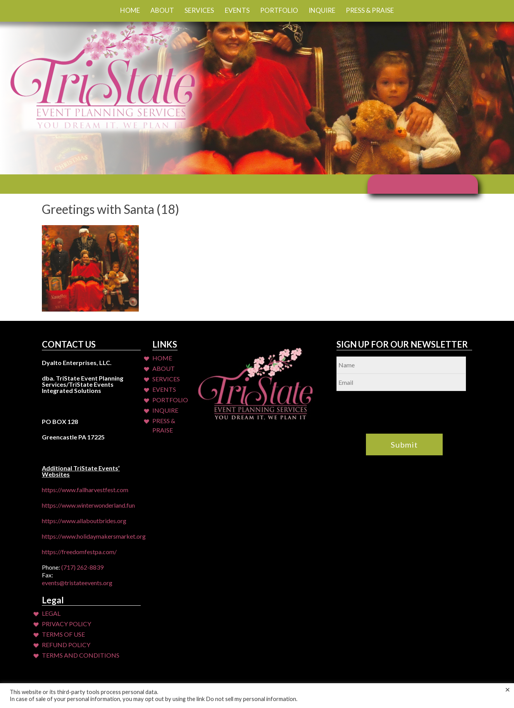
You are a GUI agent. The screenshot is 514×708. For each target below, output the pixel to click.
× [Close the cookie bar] (507, 689)
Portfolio (279, 10)
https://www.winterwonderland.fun (88, 505)
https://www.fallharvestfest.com (85, 489)
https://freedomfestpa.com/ (79, 551)
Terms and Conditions (80, 655)
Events (237, 10)
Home (130, 10)
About (162, 10)
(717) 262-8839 (82, 567)
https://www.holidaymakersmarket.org (94, 536)
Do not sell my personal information (251, 699)
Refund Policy (66, 644)
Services (199, 10)
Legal (51, 613)
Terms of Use (63, 634)
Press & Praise (370, 10)
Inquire (322, 10)
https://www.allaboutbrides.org (84, 520)
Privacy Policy (66, 623)
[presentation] (395, 406)
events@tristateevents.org (77, 582)
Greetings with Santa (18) (110, 209)
